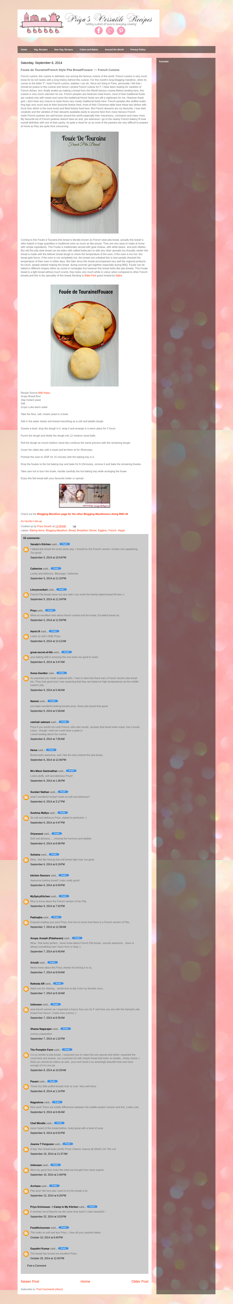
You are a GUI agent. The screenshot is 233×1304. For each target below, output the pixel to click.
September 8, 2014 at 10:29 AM (48, 1070)
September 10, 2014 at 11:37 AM (49, 1153)
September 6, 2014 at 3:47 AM (47, 662)
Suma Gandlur (39, 673)
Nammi (34, 701)
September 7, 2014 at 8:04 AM (47, 972)
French (113, 530)
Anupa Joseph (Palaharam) (46, 938)
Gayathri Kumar (39, 1248)
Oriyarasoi (36, 833)
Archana (35, 1186)
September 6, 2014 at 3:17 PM (47, 801)
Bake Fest (90, 275)
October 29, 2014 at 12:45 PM (47, 1258)
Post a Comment (36, 1265)
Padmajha (36, 917)
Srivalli (34, 962)
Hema (33, 750)
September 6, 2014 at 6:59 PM (47, 885)
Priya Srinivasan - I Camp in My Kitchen (54, 1207)
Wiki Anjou (44, 392)
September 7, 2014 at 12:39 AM (48, 927)
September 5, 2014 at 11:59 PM (48, 620)
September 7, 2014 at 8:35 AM (47, 1017)
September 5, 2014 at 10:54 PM (48, 557)
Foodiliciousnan (40, 1227)
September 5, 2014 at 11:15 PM (48, 578)
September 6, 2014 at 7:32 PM (47, 906)
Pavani (34, 1081)
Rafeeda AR (37, 983)
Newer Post (30, 1281)
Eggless (102, 530)
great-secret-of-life (41, 652)
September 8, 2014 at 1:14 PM (47, 1091)
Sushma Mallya (39, 813)
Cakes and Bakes (89, 49)
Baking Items (37, 530)
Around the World (114, 49)
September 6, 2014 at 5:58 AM (47, 711)
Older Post (140, 1281)
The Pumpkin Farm (41, 1049)
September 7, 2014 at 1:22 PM (47, 1038)
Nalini (119, 275)
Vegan (121, 530)
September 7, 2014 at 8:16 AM (47, 993)
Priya (33, 610)
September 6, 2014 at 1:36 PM (47, 780)
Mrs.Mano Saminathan (43, 771)
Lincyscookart (39, 589)
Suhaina (35, 854)
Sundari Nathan (39, 792)
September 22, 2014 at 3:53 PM (48, 1216)
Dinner (93, 530)
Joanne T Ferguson (42, 1144)
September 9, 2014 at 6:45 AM (47, 1112)
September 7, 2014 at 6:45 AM (47, 951)
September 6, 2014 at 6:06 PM (47, 843)
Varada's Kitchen (40, 544)
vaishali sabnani (40, 722)
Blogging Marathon (56, 530)
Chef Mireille (37, 1123)
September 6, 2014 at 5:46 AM (47, 690)
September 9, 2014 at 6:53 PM (47, 1133)
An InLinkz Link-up (31, 521)
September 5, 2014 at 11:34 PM (48, 599)
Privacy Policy (138, 49)
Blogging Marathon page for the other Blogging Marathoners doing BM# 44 (82, 514)
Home (24, 49)
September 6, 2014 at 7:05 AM (47, 739)
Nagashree (36, 1102)
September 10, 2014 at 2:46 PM (48, 1174)
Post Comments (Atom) (49, 1289)
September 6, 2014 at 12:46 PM (48, 760)
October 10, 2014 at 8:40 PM (46, 1237)
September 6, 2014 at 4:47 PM (47, 822)
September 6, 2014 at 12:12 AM (48, 641)
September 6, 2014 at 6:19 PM (47, 864)
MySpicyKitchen (40, 896)
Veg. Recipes (41, 49)
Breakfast (82, 530)
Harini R (35, 631)
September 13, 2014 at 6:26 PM (48, 1195)
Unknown (36, 1004)
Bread (72, 530)
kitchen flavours (40, 875)
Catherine (36, 568)
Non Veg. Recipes (63, 49)
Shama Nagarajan (41, 1029)
